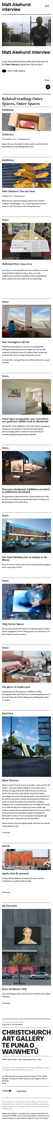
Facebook (48, 87)
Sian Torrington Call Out (16, 342)
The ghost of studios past (16, 687)
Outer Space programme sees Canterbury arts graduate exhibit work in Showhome (25, 420)
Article (6, 846)
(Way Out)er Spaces (13, 624)
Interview (7, 713)
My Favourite (9, 905)
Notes (5, 220)
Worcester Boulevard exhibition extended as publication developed (26, 490)
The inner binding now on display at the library (24, 558)
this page (27, 1118)
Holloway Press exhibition (30, 270)
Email (4, 1083)
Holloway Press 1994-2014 (17, 264)
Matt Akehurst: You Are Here (18, 191)
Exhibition (8, 110)
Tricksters (8, 134)
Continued (6, 832)
